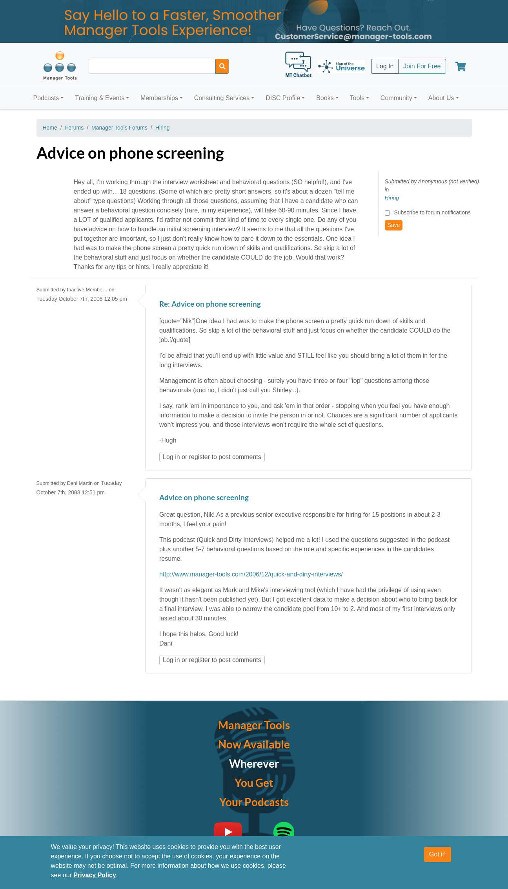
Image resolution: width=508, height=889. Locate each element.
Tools (357, 98)
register (199, 457)
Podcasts (46, 98)
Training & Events (99, 98)
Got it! (437, 854)
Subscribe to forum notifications (432, 212)
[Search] (222, 66)
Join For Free (422, 66)
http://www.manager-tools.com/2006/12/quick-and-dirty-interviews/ (251, 574)
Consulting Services (221, 98)
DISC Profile (283, 98)
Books (324, 98)
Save (394, 225)
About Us (441, 98)
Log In (384, 66)
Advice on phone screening (204, 498)
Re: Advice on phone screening (210, 304)
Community (396, 98)
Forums (74, 127)
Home (50, 127)
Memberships (159, 98)
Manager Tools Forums (119, 127)
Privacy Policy (94, 875)
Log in (171, 457)
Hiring (162, 127)
